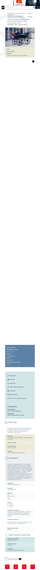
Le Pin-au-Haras (22, 24)
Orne (15, 24)
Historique (11, 379)
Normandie (10, 24)
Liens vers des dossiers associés (16, 398)
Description (11, 383)
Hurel (13, 452)
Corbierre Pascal (10, 51)
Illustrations (11, 391)
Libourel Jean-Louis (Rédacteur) (15, 16)
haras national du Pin (13, 23)
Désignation (11, 375)
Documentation (12, 394)
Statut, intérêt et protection (15, 387)
